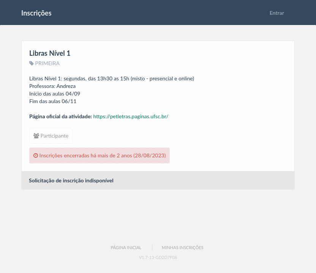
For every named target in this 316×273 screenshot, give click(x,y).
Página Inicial (126, 247)
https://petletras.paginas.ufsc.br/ (131, 116)
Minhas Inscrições (182, 247)
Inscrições (36, 13)
